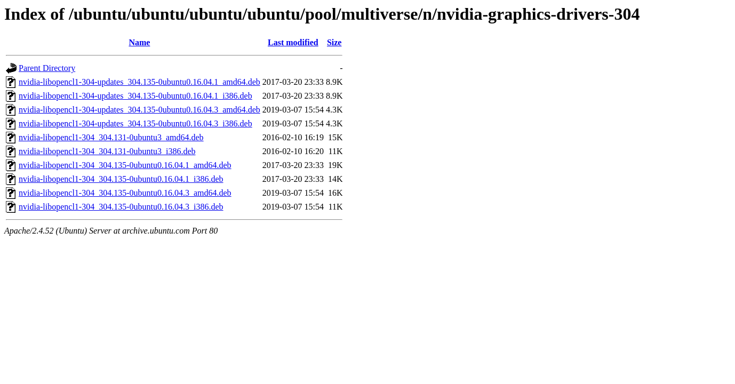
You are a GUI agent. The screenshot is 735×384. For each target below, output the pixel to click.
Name (139, 42)
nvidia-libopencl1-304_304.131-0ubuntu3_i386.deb (107, 151)
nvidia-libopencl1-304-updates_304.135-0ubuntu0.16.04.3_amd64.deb (139, 109)
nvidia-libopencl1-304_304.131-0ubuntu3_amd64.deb (111, 137)
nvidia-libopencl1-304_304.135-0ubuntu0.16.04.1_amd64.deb (125, 165)
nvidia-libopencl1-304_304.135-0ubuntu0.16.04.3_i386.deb (121, 206)
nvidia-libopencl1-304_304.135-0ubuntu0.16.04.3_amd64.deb (125, 192)
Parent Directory (47, 68)
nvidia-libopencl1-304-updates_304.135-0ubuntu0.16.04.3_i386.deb (135, 123)
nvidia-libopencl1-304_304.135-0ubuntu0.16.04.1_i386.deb (121, 178)
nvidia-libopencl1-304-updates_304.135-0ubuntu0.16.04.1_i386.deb (135, 95)
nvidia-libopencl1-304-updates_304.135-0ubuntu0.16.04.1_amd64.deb (139, 81)
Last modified (293, 42)
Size (334, 42)
